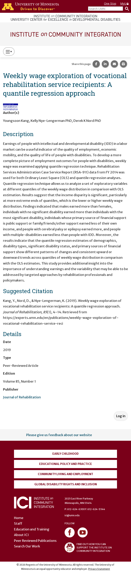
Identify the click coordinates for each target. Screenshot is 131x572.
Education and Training (31, 529)
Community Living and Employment (65, 474)
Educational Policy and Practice (65, 464)
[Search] (126, 8)
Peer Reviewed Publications (35, 541)
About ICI (21, 535)
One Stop (110, 3)
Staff (18, 523)
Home (18, 518)
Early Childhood (65, 454)
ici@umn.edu (72, 515)
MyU (124, 3)
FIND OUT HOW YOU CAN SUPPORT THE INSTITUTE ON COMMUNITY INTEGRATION (88, 547)
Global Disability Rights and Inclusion (65, 484)
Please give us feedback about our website (59, 435)
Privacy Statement (99, 568)
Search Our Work (27, 546)
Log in (120, 416)
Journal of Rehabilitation (22, 397)
